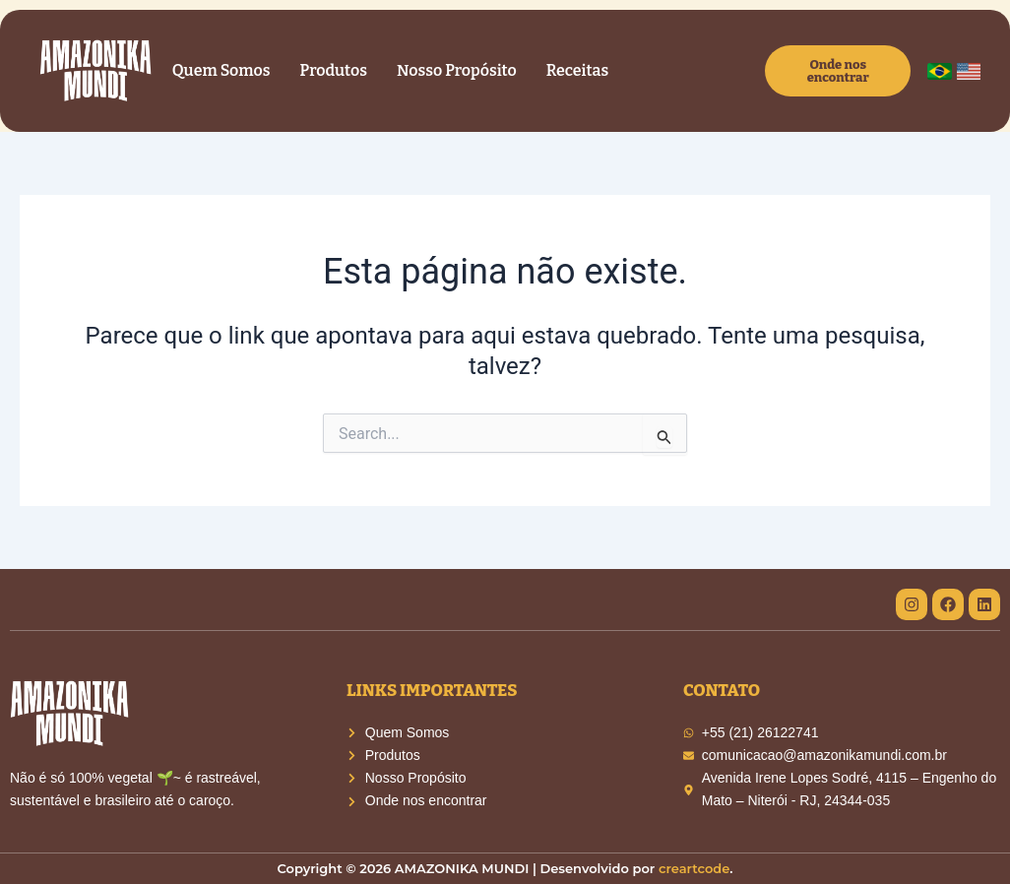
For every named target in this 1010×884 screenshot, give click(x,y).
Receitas (577, 70)
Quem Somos (221, 70)
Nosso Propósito (457, 70)
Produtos (333, 70)
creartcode (694, 868)
